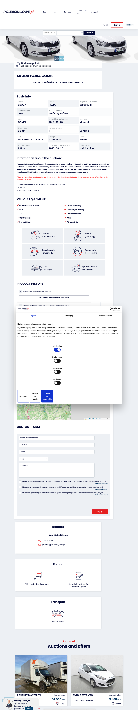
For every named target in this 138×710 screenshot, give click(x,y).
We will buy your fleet (39, 666)
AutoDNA (55, 688)
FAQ (72, 694)
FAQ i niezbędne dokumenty (61, 494)
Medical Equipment (18, 686)
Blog (72, 668)
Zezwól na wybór (69, 380)
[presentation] (37, 447)
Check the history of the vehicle (26, 298)
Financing (56, 665)
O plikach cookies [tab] (104, 335)
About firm (75, 665)
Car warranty (57, 668)
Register (74, 690)
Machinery (18, 690)
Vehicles (17, 665)
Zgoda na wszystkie (103, 380)
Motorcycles (19, 694)
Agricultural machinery (19, 681)
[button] (135, 31)
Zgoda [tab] (33, 335)
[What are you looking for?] (47, 14)
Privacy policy (76, 702)
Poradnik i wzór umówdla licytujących (77, 496)
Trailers (17, 668)
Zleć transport (107, 492)
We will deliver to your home (57, 681)
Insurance (56, 671)
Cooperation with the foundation (76, 673)
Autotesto (56, 691)
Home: (16, 66)
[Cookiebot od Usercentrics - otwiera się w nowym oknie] (110, 328)
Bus (15, 671)
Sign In (117, 5)
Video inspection (56, 675)
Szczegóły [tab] (69, 335)
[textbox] (67, 14)
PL (104, 5)
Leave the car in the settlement (39, 671)
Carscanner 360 (58, 685)
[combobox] (67, 14)
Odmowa (34, 380)
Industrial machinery (18, 675)
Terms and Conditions (75, 698)
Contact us (75, 687)
